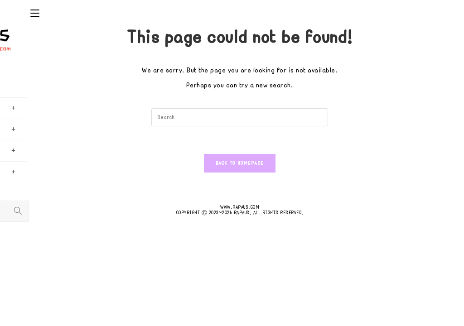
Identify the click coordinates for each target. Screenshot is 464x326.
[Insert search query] (239, 117)
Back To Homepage (240, 163)
